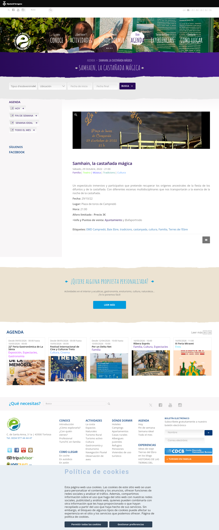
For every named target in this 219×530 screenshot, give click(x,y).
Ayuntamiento (113, 210)
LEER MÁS (109, 294)
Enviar (208, 430)
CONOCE (56, 27)
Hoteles (116, 411)
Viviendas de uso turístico (121, 441)
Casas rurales (119, 422)
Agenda (137, 27)
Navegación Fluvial (96, 439)
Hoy (17, 98)
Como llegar (191, 27)
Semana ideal (24, 112)
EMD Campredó (96, 219)
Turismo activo (94, 425)
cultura (153, 219)
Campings (117, 414)
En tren (63, 450)
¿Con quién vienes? (65, 420)
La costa (90, 411)
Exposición (14, 342)
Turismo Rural (94, 422)
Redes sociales (146, 454)
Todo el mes (23, 119)
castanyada (140, 219)
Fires (178, 336)
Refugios (117, 432)
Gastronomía (16, 346)
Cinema (65, 342)
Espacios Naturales (91, 416)
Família (163, 219)
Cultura (54, 342)
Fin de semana (24, 105)
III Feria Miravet (184, 333)
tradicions (126, 219)
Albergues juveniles (118, 427)
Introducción (66, 411)
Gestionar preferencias (131, 524)
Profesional (65, 425)
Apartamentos (120, 418)
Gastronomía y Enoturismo (94, 434)
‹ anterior (205, 322)
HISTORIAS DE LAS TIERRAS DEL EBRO (148, 447)
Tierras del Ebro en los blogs (147, 438)
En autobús (65, 443)
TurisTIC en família (70, 429)
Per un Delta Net (102, 336)
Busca (125, 75)
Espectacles (30, 342)
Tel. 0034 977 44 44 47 (19, 427)
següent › (210, 322)
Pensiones (118, 435)
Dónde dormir (111, 27)
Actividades (81, 27)
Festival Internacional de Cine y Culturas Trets (64, 337)
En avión (64, 447)
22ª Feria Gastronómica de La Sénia (25, 337)
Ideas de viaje (146, 433)
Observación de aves (95, 444)
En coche (64, 440)
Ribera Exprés (141, 333)
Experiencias (162, 27)
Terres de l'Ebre (178, 219)
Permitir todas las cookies (86, 524)
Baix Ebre (113, 219)
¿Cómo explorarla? (70, 414)
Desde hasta (24, 332)
